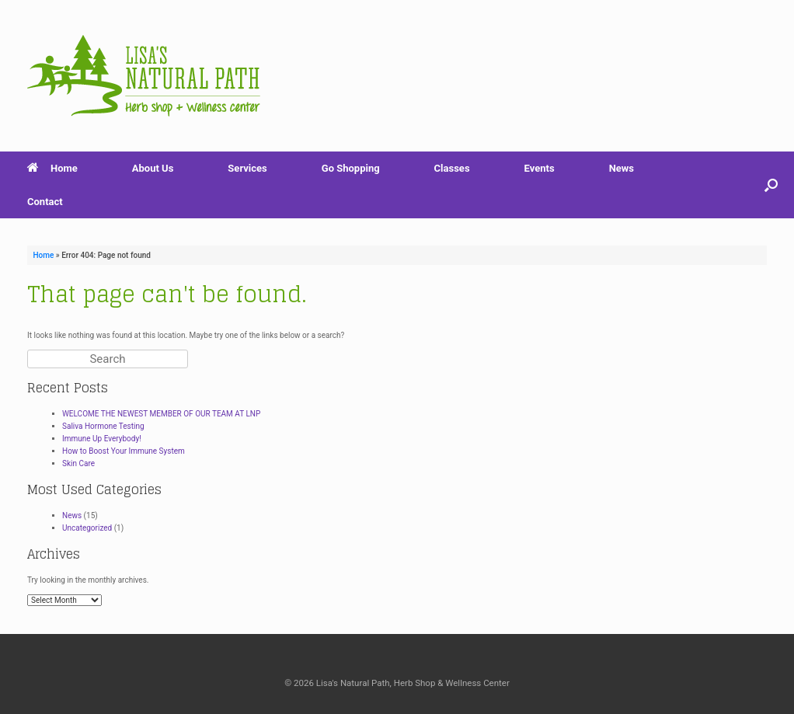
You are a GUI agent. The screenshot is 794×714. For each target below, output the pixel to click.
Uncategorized (87, 528)
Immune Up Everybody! (101, 438)
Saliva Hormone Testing (103, 426)
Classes (452, 168)
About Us (153, 168)
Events (539, 168)
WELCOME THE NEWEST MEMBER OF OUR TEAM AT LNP (161, 413)
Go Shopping (351, 168)
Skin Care (78, 463)
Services (247, 168)
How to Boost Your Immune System (123, 451)
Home (52, 168)
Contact (45, 201)
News (621, 168)
